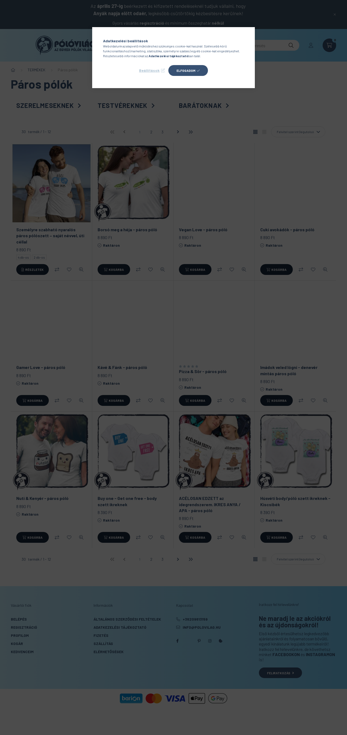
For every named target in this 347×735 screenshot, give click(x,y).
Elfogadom (185, 70)
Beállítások (149, 70)
